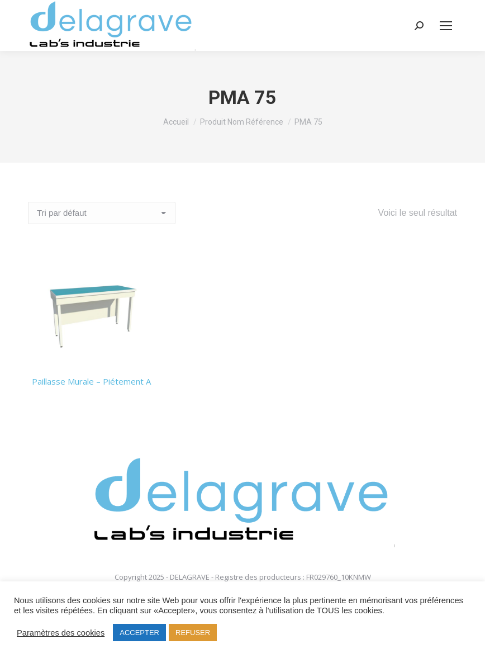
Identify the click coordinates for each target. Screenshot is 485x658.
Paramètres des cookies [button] (60, 632)
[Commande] (101, 213)
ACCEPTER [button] (139, 632)
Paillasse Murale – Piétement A (91, 381)
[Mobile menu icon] (446, 26)
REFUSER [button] (192, 632)
